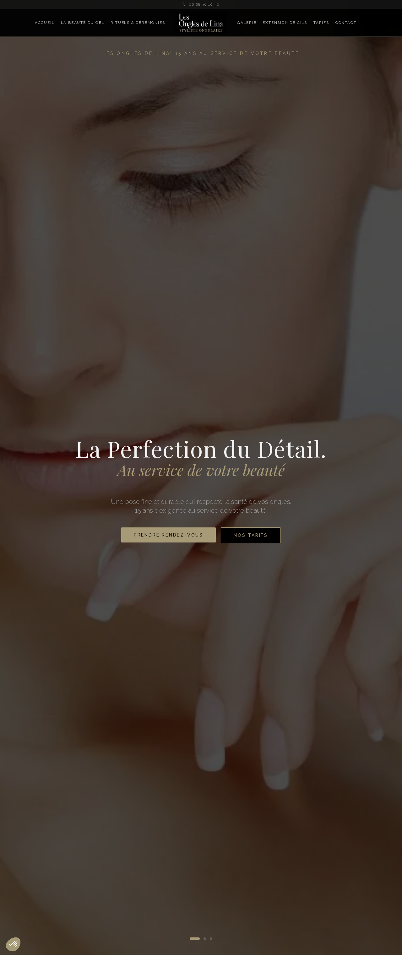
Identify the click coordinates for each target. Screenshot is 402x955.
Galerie (247, 22)
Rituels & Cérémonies (138, 22)
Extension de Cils (285, 22)
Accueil (45, 22)
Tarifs (321, 22)
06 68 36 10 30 (201, 4)
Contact (345, 22)
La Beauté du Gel (83, 22)
